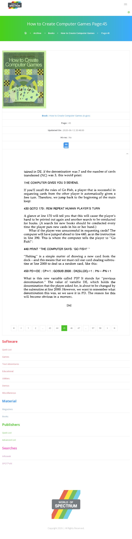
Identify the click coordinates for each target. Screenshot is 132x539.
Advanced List (9, 439)
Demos (5, 385)
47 (79, 328)
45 (64, 328)
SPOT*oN (7, 463)
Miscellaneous (9, 392)
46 (71, 328)
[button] (129, 12)
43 (50, 328)
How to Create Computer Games (77, 33)
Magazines (7, 409)
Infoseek (6, 456)
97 (93, 328)
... (42, 328)
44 (57, 328)
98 (100, 328)
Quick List (7, 349)
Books (51, 33)
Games (5, 356)
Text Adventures (10, 364)
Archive (37, 33)
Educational (7, 371)
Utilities (6, 378)
